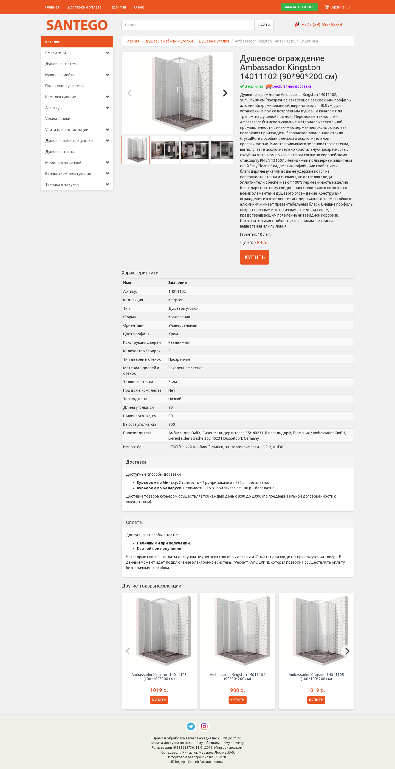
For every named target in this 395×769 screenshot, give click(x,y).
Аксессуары (77, 107)
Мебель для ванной (77, 162)
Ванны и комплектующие (77, 173)
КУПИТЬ (255, 257)
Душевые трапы (60, 151)
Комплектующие (77, 96)
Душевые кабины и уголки (77, 140)
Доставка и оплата (84, 7)
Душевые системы (62, 64)
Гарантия (118, 7)
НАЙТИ (264, 25)
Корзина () (337, 7)
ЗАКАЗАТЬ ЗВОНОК (299, 7)
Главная (52, 7)
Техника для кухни (77, 184)
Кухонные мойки (77, 74)
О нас (139, 7)
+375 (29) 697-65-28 (322, 24)
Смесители (77, 52)
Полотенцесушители (64, 86)
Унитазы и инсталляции (77, 129)
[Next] (224, 93)
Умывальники (57, 119)
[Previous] (131, 93)
